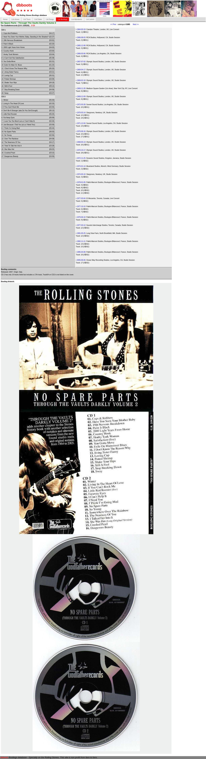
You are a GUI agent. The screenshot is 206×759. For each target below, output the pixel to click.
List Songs (50, 19)
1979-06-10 (81, 217)
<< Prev (113, 24)
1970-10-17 (81, 150)
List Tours (27, 19)
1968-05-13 (81, 142)
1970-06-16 (81, 131)
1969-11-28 (81, 88)
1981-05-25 (81, 233)
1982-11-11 (81, 241)
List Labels (90, 19)
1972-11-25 (81, 158)
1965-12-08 (81, 45)
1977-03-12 (81, 225)
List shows (15, 19)
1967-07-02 (81, 62)
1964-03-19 (81, 29)
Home (5, 19)
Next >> (134, 24)
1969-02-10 (81, 80)
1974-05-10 (81, 174)
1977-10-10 (81, 206)
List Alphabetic (76, 19)
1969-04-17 (81, 70)
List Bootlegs (62, 19)
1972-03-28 (81, 104)
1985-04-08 (81, 252)
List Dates (38, 19)
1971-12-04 (81, 123)
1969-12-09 (81, 96)
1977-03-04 (81, 198)
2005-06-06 (81, 260)
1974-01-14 (81, 166)
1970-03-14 (81, 112)
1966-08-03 (81, 37)
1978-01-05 (81, 182)
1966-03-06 (81, 53)
